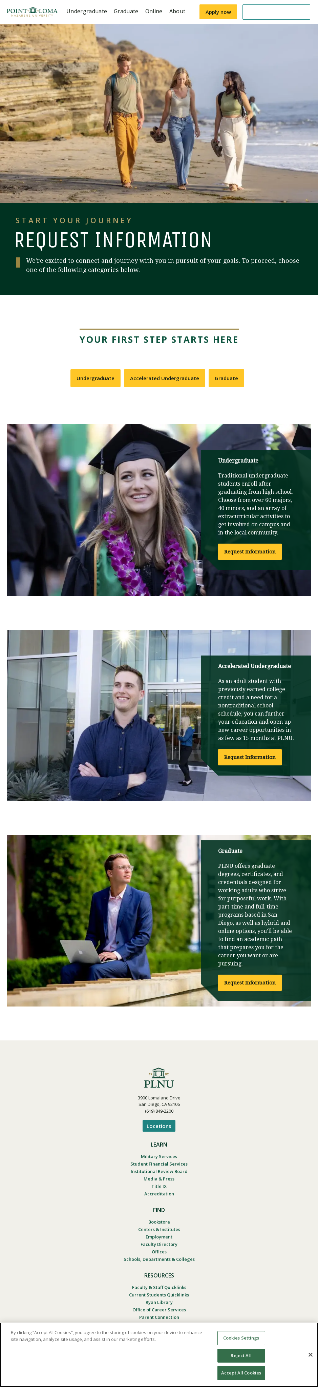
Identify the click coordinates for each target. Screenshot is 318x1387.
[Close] (310, 1354)
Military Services (159, 1156)
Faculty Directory (159, 1244)
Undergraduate (95, 378)
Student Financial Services (159, 1164)
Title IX (159, 1186)
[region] (159, 1355)
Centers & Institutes (159, 1229)
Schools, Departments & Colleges (159, 1259)
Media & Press (159, 1179)
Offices (159, 1252)
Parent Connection (159, 1317)
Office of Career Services (159, 1310)
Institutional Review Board (159, 1171)
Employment (159, 1237)
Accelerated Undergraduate (164, 378)
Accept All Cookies (241, 1373)
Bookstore (159, 1222)
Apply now (218, 11)
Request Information (250, 552)
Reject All (241, 1355)
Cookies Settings (241, 1338)
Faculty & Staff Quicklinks (159, 1287)
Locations (159, 1125)
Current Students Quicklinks (159, 1295)
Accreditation (159, 1194)
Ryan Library (159, 1302)
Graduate (226, 378)
